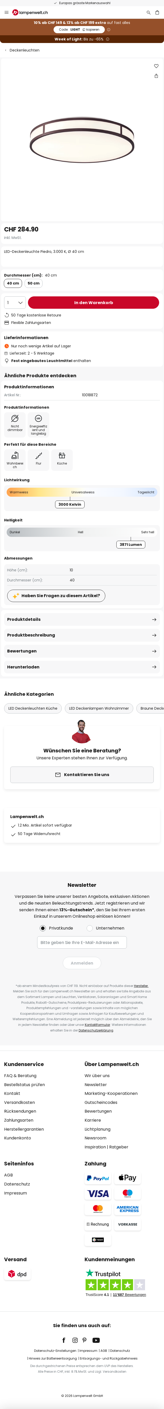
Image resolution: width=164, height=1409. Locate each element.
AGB (8, 1175)
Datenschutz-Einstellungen (55, 1350)
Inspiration (95, 1147)
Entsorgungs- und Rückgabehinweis (109, 1358)
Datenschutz (17, 1184)
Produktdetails (23, 619)
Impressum (15, 1193)
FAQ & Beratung (20, 1076)
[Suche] (149, 12)
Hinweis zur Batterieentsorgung (53, 1358)
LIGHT (79, 29)
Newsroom (95, 1138)
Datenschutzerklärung (96, 1030)
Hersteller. (141, 986)
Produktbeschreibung (31, 635)
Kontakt (12, 1093)
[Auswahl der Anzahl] (15, 302)
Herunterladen (23, 667)
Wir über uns (97, 1076)
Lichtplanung (97, 1129)
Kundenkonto (17, 1138)
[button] (156, 66)
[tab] (41, 1105)
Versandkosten (19, 1102)
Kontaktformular (97, 1025)
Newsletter (96, 1085)
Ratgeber (118, 1147)
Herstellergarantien (24, 1129)
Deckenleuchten (24, 50)
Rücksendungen (20, 1111)
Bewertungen (22, 651)
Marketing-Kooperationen (111, 1093)
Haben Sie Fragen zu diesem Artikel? (61, 596)
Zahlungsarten (18, 1120)
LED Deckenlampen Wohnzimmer (99, 708)
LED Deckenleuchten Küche (32, 708)
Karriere (93, 1120)
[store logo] (33, 12)
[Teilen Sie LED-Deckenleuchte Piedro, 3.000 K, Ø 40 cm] (156, 76)
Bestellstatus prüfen (24, 1085)
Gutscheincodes (101, 1102)
